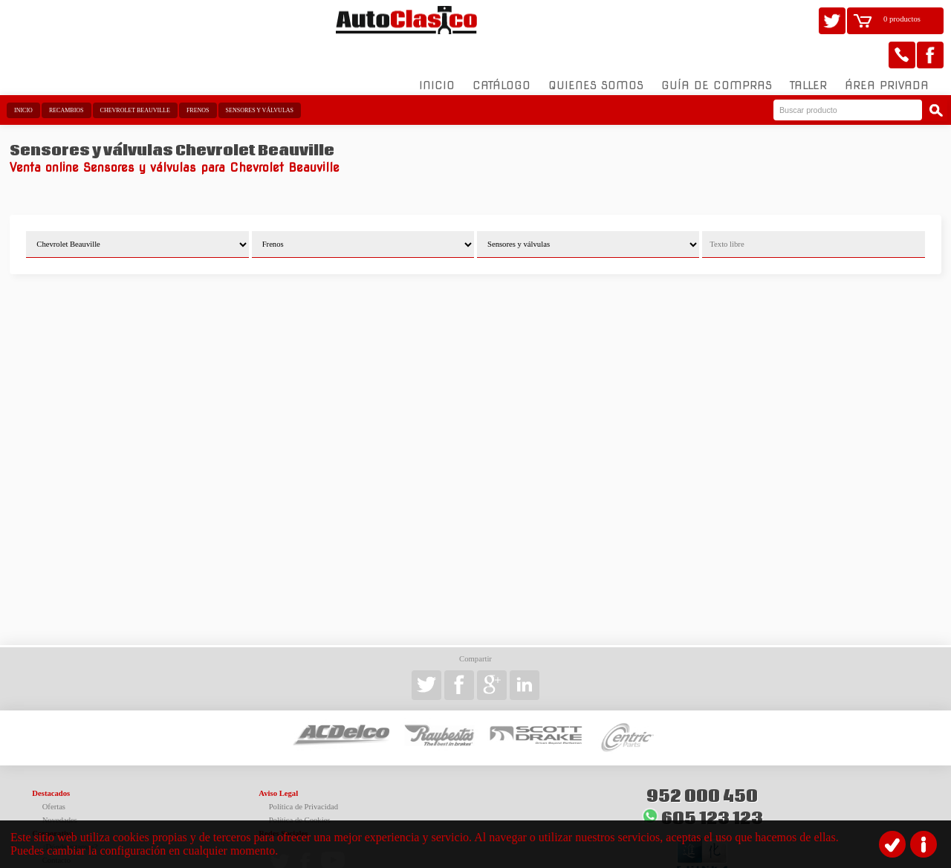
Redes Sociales (283, 799)
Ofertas (53, 772)
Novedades (59, 786)
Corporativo (53, 799)
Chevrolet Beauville (135, 76)
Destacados (51, 759)
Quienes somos (595, 51)
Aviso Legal (278, 759)
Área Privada (887, 51)
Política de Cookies (300, 786)
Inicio (437, 51)
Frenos (198, 76)
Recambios (66, 76)
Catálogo (501, 51)
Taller (808, 51)
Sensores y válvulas (259, 76)
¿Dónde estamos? (70, 813)
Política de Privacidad (304, 772)
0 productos (902, 19)
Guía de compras (716, 51)
